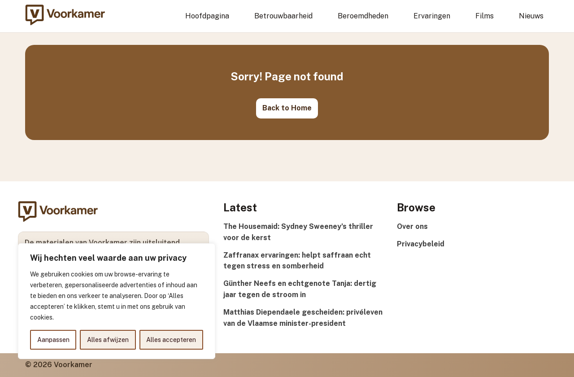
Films (484, 16)
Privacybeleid (420, 244)
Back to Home (287, 108)
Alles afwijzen (108, 339)
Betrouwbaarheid (283, 16)
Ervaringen (431, 16)
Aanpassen (53, 339)
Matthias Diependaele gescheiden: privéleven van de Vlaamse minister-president (303, 318)
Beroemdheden (363, 16)
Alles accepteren (171, 339)
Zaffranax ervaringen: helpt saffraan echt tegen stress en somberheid (297, 261)
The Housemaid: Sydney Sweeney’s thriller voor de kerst (298, 232)
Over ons (412, 226)
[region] (116, 301)
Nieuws (531, 16)
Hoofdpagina (207, 16)
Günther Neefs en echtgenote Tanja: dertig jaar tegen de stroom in (299, 289)
